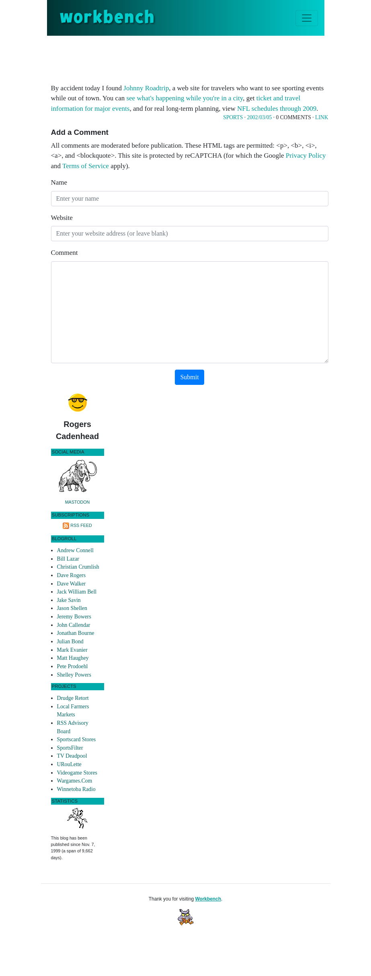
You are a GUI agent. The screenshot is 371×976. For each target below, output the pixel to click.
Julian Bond (70, 641)
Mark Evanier (72, 650)
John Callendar (73, 625)
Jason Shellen (72, 608)
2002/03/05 (259, 117)
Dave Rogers (71, 575)
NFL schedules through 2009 (276, 108)
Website (62, 218)
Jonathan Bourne (75, 633)
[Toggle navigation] (306, 18)
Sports (233, 117)
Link (321, 117)
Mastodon (77, 502)
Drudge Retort (73, 698)
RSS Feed (81, 525)
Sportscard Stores (76, 739)
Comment (64, 252)
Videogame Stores (77, 773)
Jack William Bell (77, 592)
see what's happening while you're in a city (184, 98)
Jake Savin (69, 600)
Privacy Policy (306, 155)
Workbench (208, 899)
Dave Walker (71, 584)
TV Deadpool (72, 756)
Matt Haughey (73, 658)
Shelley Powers (74, 675)
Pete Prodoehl (72, 666)
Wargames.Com (74, 781)
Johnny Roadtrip (146, 88)
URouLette (69, 764)
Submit (189, 377)
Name (59, 182)
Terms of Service (85, 166)
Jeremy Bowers (74, 617)
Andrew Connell (75, 550)
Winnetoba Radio (76, 789)
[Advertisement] (197, 58)
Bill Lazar (68, 559)
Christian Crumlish (78, 567)
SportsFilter (70, 748)
